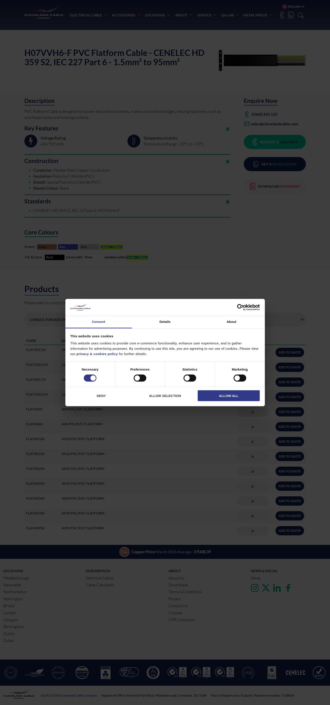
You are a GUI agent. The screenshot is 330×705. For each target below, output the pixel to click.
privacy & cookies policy (97, 354)
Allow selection (165, 395)
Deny (101, 395)
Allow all (228, 395)
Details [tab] (165, 322)
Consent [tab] (98, 322)
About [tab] (231, 322)
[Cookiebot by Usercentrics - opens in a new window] (240, 307)
